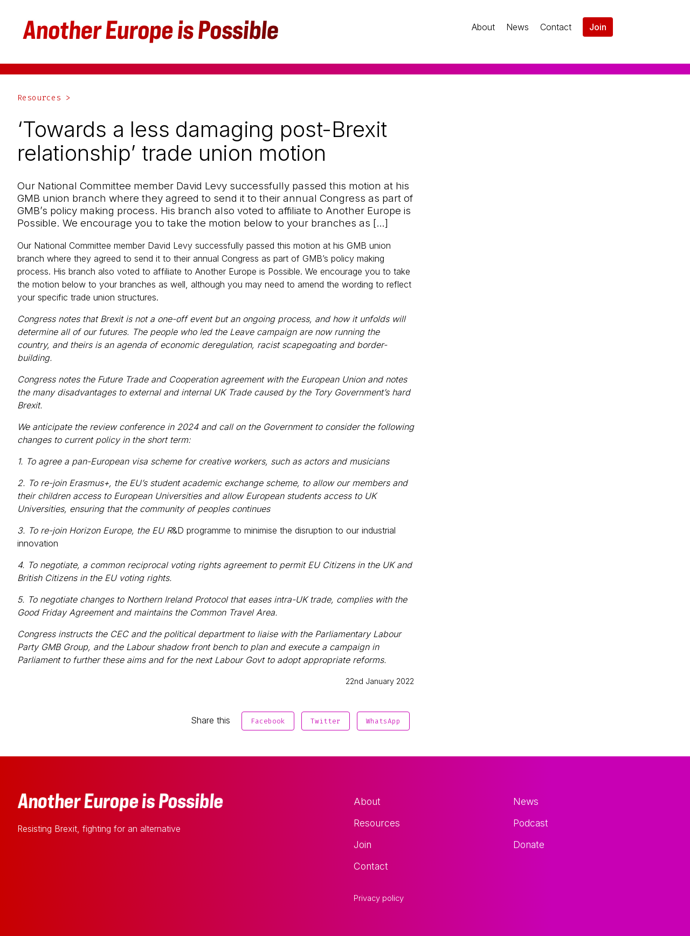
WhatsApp (383, 721)
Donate (528, 844)
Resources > (44, 98)
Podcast (530, 823)
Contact (555, 27)
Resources (377, 823)
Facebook (268, 721)
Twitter (325, 721)
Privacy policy (379, 898)
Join (597, 27)
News (517, 27)
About (483, 27)
